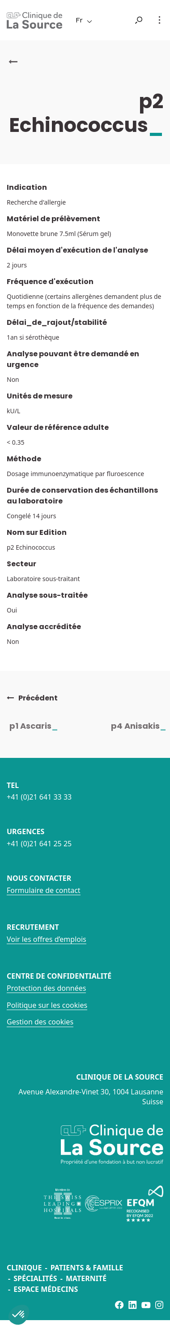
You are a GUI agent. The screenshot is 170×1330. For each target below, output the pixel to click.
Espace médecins (45, 1289)
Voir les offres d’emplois (46, 939)
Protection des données (46, 988)
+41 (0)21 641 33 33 (39, 797)
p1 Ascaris (39, 725)
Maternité (86, 1278)
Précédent (32, 698)
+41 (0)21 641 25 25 (39, 844)
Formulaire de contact (44, 890)
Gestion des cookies (40, 1022)
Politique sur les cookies (47, 1005)
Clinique (24, 1268)
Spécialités (35, 1278)
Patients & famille (87, 1268)
